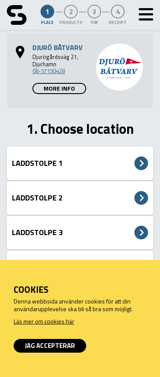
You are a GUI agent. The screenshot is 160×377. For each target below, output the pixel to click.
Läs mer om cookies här (44, 321)
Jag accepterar (50, 345)
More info (59, 88)
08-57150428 (48, 71)
